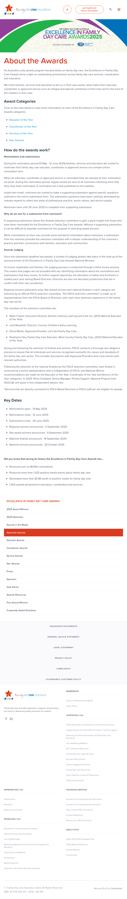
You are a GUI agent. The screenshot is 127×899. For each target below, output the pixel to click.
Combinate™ (117, 888)
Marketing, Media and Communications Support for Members (26, 845)
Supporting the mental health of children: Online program (91, 730)
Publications (9, 857)
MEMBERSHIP (72, 691)
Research (8, 804)
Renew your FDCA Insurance (79, 820)
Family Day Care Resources (78, 770)
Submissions (9, 799)
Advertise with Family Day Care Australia (22, 868)
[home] (27, 9)
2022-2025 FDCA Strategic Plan (80, 839)
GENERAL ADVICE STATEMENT (63, 637)
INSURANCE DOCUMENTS (63, 626)
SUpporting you (74, 715)
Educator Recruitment (75, 759)
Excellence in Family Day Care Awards (21, 828)
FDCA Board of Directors (77, 844)
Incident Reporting (74, 815)
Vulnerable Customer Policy (63, 679)
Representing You (13, 789)
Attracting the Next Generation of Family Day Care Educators (88, 736)
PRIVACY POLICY (63, 658)
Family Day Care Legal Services (80, 754)
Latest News (71, 706)
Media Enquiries (11, 863)
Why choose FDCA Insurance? (79, 809)
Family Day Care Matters (14, 852)
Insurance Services (76, 789)
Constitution (71, 855)
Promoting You (12, 819)
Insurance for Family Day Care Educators (84, 799)
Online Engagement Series (78, 764)
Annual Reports (73, 849)
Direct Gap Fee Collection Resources (82, 775)
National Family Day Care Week (18, 834)
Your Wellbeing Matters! (76, 743)
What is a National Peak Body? (79, 700)
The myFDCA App (12, 839)
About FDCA (72, 829)
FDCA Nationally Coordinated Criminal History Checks (90, 724)
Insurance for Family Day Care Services (83, 804)
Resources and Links (13, 809)
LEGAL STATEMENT (64, 647)
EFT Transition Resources (77, 748)
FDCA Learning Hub (75, 780)
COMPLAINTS (63, 668)
